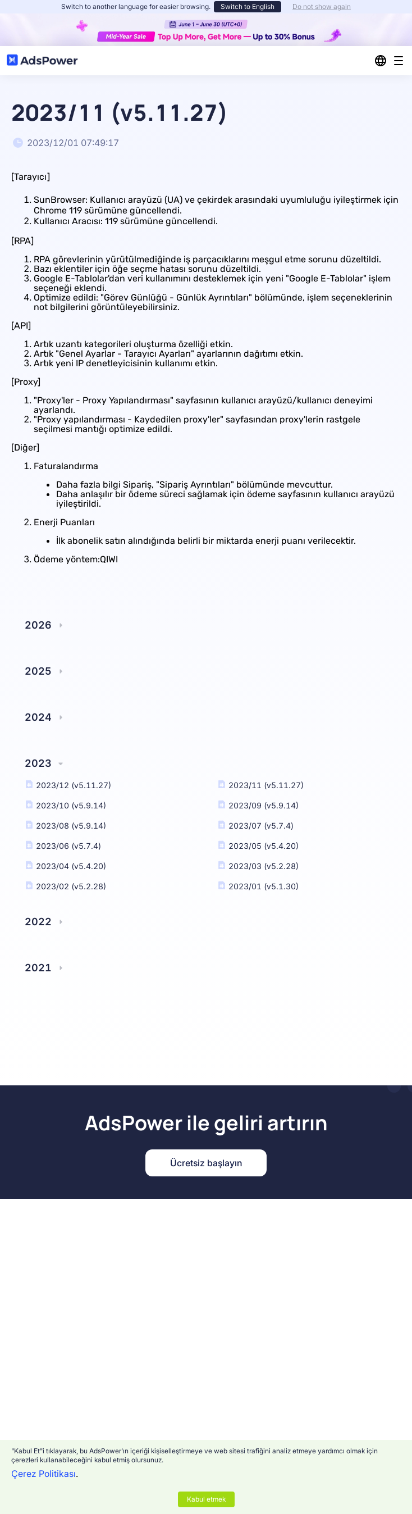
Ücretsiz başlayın (206, 1163)
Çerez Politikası (43, 1473)
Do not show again (321, 6)
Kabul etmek (206, 1499)
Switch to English (247, 6)
